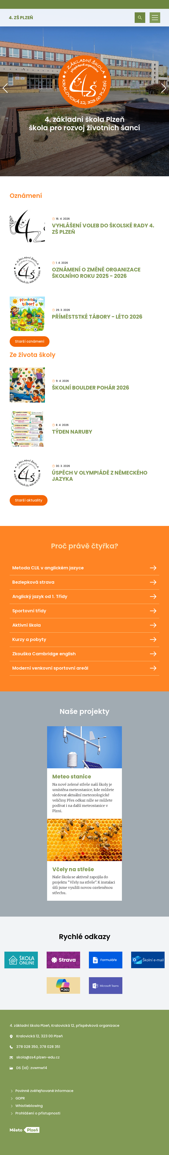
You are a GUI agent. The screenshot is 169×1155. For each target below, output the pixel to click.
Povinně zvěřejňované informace (41, 1090)
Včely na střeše (73, 869)
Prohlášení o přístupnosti (35, 1113)
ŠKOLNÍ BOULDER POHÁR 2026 (90, 387)
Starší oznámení (29, 341)
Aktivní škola (84, 625)
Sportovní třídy (84, 611)
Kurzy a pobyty (84, 639)
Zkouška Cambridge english (84, 653)
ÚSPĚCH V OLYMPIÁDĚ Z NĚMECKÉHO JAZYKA (99, 476)
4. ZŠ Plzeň (21, 18)
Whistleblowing (26, 1105)
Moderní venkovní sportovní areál (84, 668)
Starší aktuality (28, 500)
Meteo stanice (71, 776)
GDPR (17, 1098)
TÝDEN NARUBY (72, 431)
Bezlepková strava (84, 582)
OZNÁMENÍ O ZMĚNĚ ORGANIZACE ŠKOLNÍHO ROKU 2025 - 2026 (96, 273)
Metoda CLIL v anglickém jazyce (84, 568)
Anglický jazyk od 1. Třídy (84, 596)
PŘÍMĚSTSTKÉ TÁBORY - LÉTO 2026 (97, 316)
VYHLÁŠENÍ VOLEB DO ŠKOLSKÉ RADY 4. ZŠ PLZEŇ (103, 229)
